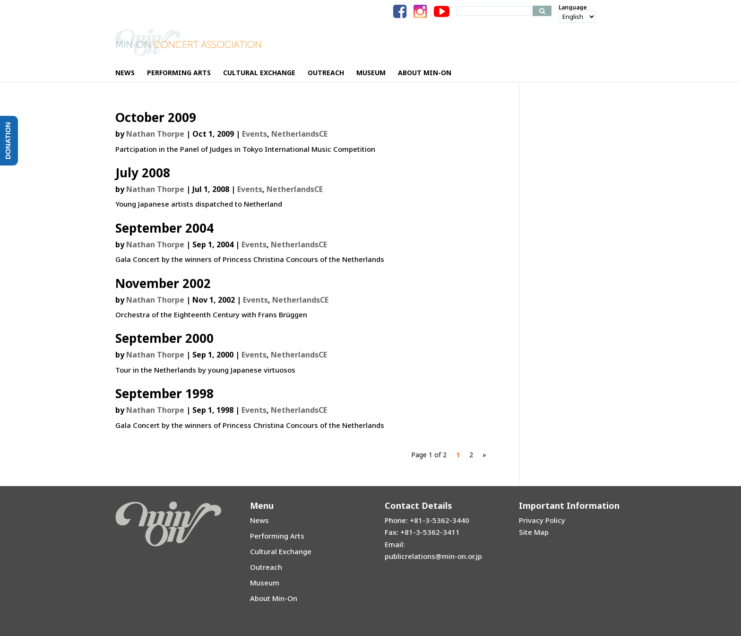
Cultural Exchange (280, 551)
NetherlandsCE (299, 134)
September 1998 (164, 393)
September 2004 (164, 227)
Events (254, 134)
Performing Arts (277, 535)
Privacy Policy (542, 520)
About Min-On (273, 598)
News (259, 520)
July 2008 (142, 172)
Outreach (266, 567)
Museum (264, 582)
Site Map (534, 532)
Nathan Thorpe (155, 134)
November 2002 (163, 283)
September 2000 (164, 338)
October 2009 (155, 117)
